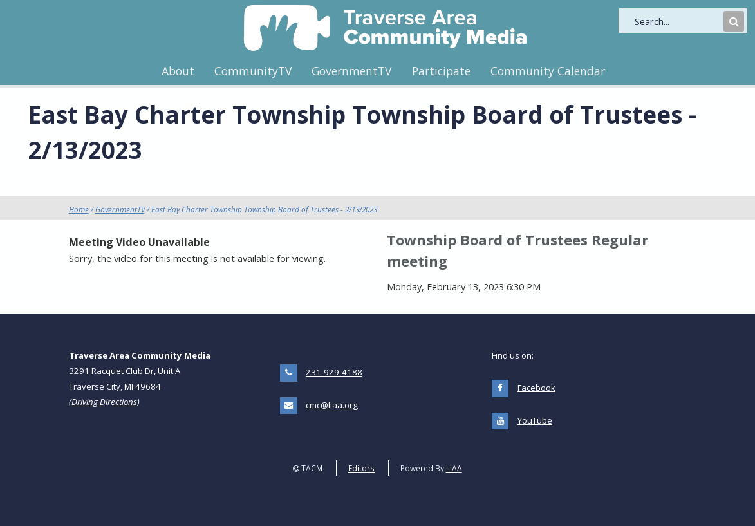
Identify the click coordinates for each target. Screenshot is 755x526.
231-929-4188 (334, 372)
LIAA (454, 468)
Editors (361, 468)
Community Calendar (547, 71)
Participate (441, 71)
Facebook (536, 387)
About (178, 71)
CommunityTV (253, 71)
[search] (677, 21)
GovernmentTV (351, 71)
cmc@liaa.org (332, 405)
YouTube (534, 420)
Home (79, 209)
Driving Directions (104, 402)
